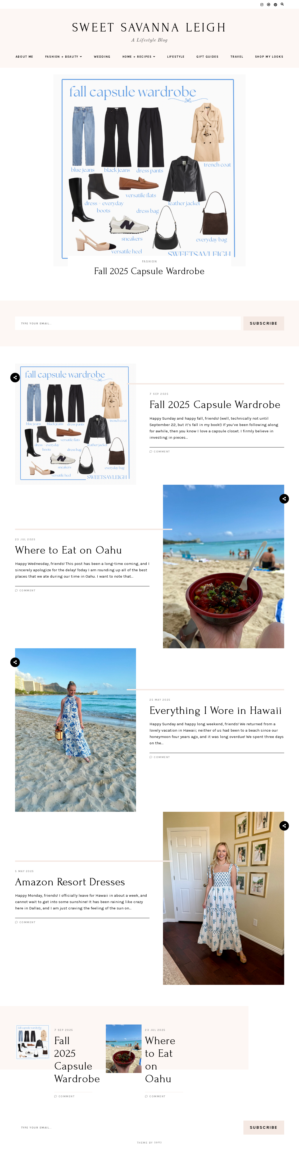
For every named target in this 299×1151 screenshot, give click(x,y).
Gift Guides (207, 56)
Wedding (102, 56)
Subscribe (264, 323)
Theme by (149, 1142)
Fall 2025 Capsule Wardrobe (149, 271)
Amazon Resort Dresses (70, 882)
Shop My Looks (269, 56)
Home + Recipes (139, 56)
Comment (160, 451)
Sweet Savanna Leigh (149, 28)
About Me (24, 56)
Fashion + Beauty (63, 56)
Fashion (149, 261)
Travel (236, 56)
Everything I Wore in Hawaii (216, 710)
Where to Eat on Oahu (69, 550)
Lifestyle (176, 56)
